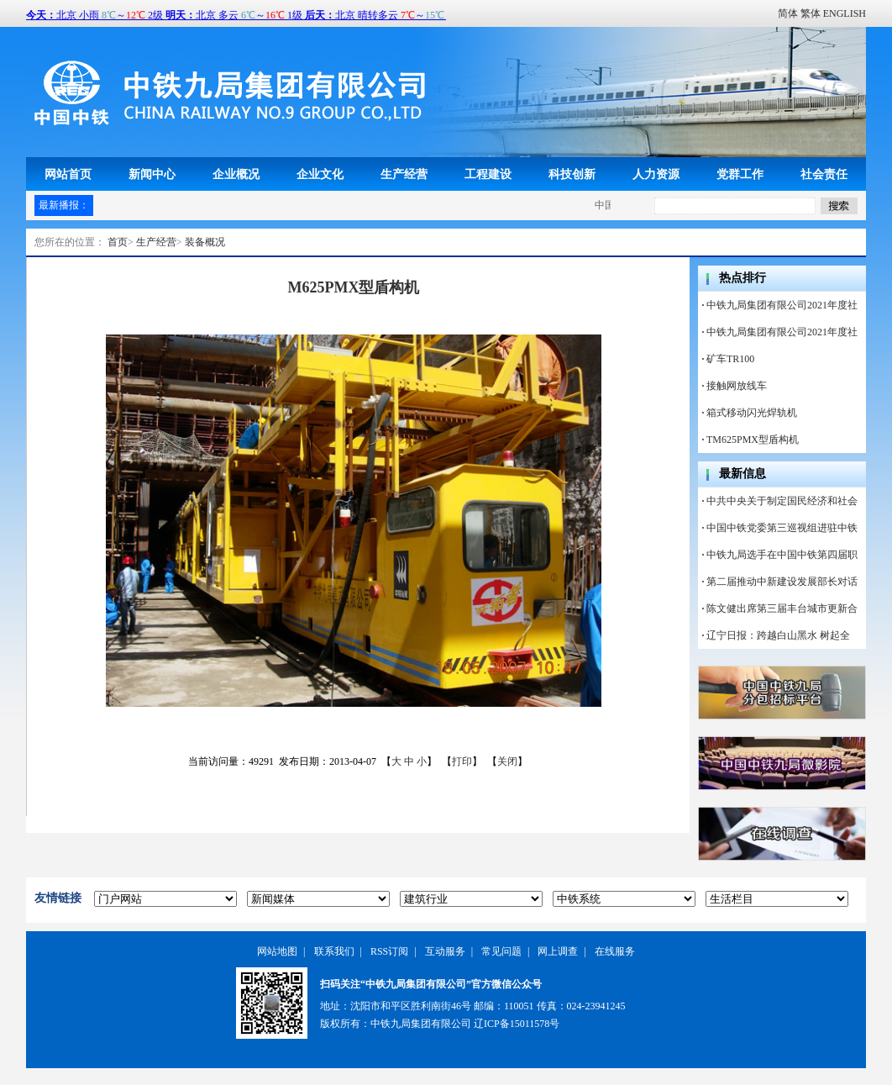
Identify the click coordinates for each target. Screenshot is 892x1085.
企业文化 (320, 174)
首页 (118, 242)
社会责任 (823, 174)
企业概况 (236, 174)
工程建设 (488, 174)
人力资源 (655, 174)
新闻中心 (152, 174)
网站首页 (68, 174)
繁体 (810, 13)
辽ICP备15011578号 (516, 1024)
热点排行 (742, 277)
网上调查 (558, 951)
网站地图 (277, 951)
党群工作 (739, 174)
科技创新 (572, 174)
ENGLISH (844, 13)
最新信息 (742, 473)
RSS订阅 (389, 951)
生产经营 (404, 174)
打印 (462, 761)
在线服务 (615, 951)
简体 (788, 13)
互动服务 (445, 951)
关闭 (507, 761)
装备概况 (205, 242)
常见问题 (501, 951)
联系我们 (334, 951)
